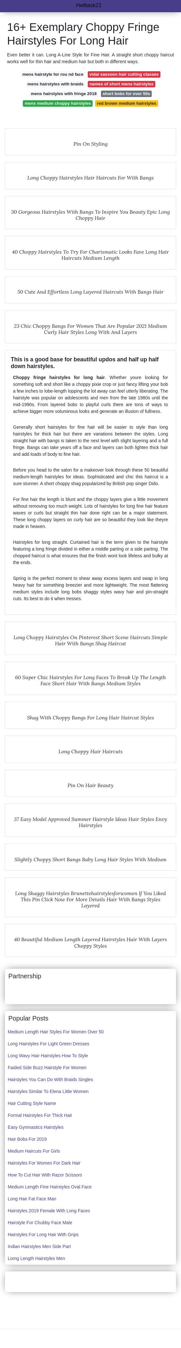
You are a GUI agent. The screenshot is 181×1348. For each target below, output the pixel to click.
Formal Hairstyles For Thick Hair (40, 1115)
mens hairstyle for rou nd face (52, 74)
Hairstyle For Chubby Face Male (40, 1222)
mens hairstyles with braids (55, 84)
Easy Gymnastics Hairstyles (35, 1127)
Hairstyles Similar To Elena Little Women (48, 1091)
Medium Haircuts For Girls (34, 1151)
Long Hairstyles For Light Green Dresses (48, 1043)
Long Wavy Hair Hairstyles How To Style (48, 1055)
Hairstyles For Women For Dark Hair (44, 1163)
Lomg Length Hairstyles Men (36, 1258)
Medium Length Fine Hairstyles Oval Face (50, 1186)
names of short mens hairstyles (121, 84)
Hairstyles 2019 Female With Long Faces (49, 1210)
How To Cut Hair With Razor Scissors (45, 1174)
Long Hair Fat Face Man (32, 1198)
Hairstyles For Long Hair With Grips (43, 1234)
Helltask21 (89, 5)
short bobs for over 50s (126, 93)
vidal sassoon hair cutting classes (124, 74)
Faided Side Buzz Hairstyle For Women (47, 1067)
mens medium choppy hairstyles (58, 103)
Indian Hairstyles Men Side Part (39, 1246)
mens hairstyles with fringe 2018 (64, 93)
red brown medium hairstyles (126, 103)
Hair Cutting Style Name (32, 1103)
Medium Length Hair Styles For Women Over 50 (56, 1031)
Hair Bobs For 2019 (27, 1139)
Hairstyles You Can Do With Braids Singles (50, 1079)
